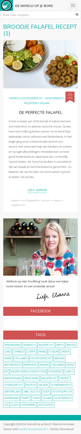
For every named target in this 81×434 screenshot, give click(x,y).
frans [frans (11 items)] (42, 351)
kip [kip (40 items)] (6, 371)
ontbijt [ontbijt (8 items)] (65, 378)
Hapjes (13, 98)
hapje (14, 200)
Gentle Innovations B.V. (33, 429)
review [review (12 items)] (31, 385)
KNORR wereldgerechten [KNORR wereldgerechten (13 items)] (28, 371)
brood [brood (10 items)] (71, 345)
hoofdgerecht (29, 200)
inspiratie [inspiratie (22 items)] (30, 365)
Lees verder (37, 190)
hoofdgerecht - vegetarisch (41, 98)
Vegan (44, 103)
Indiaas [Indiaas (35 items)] (59, 358)
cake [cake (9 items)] (7, 351)
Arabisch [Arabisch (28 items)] (29, 345)
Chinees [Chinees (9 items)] (19, 351)
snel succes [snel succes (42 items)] (32, 391)
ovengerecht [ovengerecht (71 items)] (13, 385)
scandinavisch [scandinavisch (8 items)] (61, 385)
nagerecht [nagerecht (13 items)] (49, 378)
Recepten (30, 103)
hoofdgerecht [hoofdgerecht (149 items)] (41, 358)
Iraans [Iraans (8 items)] (44, 365)
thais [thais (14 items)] (36, 398)
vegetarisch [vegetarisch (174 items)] (62, 398)
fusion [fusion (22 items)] (53, 351)
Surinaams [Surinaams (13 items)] (11, 398)
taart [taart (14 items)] (26, 398)
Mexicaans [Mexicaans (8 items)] (31, 378)
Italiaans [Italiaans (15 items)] (58, 365)
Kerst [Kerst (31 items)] (71, 365)
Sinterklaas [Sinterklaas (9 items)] (12, 391)
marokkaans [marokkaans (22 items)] (13, 378)
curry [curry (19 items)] (31, 351)
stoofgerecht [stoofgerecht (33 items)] (62, 391)
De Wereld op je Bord (34, 5)
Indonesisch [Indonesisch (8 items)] (12, 365)
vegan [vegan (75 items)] (47, 398)
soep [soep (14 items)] (46, 391)
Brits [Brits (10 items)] (60, 345)
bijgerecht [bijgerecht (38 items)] (46, 345)
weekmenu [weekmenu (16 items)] (28, 405)
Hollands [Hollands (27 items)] (21, 358)
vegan (57, 200)
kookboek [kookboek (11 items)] (55, 371)
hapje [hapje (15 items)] (8, 358)
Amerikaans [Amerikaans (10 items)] (12, 345)
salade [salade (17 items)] (43, 385)
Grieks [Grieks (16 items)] (65, 351)
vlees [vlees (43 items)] (15, 405)
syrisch (45, 200)
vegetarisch (18, 205)
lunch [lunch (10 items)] (69, 371)
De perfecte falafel (40, 112)
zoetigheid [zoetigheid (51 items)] (45, 405)
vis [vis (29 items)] (6, 405)
